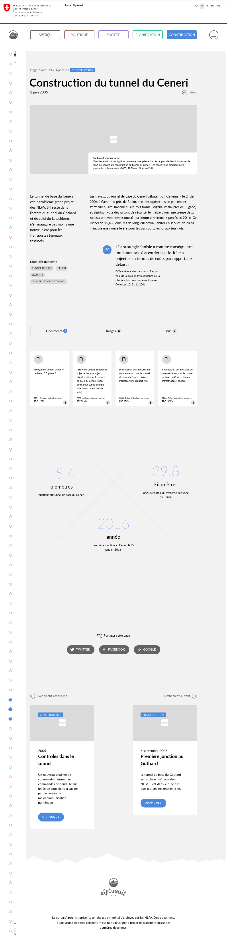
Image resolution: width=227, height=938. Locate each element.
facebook (113, 649)
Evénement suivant (180, 696)
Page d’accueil (41, 69)
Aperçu (45, 34)
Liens (170, 331)
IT (207, 6)
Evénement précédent (48, 696)
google (146, 649)
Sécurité (37, 274)
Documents (56, 331)
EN (218, 6)
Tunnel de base (42, 268)
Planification (147, 34)
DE (196, 6)
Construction (182, 34)
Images (113, 331)
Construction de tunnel (48, 281)
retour (189, 92)
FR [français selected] (201, 6)
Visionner (50, 817)
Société (113, 34)
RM (212, 6)
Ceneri (62, 268)
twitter (80, 649)
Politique (79, 34)
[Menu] (213, 34)
